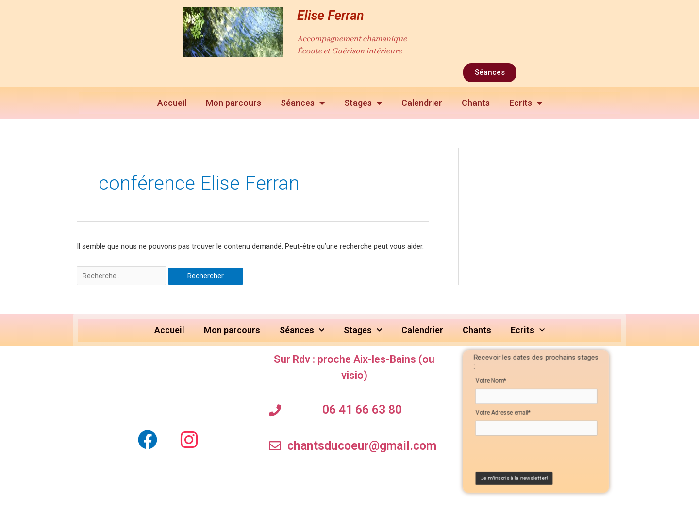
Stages (363, 103)
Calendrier (421, 103)
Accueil (171, 103)
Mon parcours (233, 103)
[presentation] (534, 459)
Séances (303, 103)
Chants (476, 103)
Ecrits (525, 103)
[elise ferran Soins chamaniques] (168, 387)
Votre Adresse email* (503, 415)
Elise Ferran (330, 15)
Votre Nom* (490, 382)
